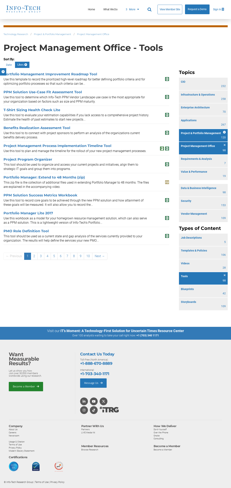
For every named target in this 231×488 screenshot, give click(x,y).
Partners (85, 429)
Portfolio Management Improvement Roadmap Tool (50, 74)
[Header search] (150, 9)
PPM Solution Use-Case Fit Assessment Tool (43, 92)
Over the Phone (161, 432)
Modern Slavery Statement (22, 450)
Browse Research (89, 449)
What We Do (110, 9)
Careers (12, 432)
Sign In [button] (218, 9)
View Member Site (170, 9)
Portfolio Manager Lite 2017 (28, 213)
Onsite (157, 435)
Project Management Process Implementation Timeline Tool (57, 146)
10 (88, 256)
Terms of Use (15, 444)
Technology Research (16, 34)
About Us (13, 429)
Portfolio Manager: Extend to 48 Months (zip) (44, 177)
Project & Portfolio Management (52, 34)
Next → (100, 256)
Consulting (159, 438)
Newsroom (14, 435)
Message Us (93, 382)
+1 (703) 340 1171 (147, 335)
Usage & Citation (17, 441)
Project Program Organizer (28, 159)
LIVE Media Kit (88, 432)
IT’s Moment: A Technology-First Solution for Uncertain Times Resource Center (122, 331)
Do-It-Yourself (160, 429)
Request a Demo (197, 9)
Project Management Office (93, 34)
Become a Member (26, 386)
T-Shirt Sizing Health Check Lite (32, 110)
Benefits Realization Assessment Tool (37, 128)
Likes (22, 65)
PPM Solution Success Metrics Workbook (40, 195)
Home (91, 9)
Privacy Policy (15, 447)
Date (9, 64)
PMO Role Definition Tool (26, 231)
